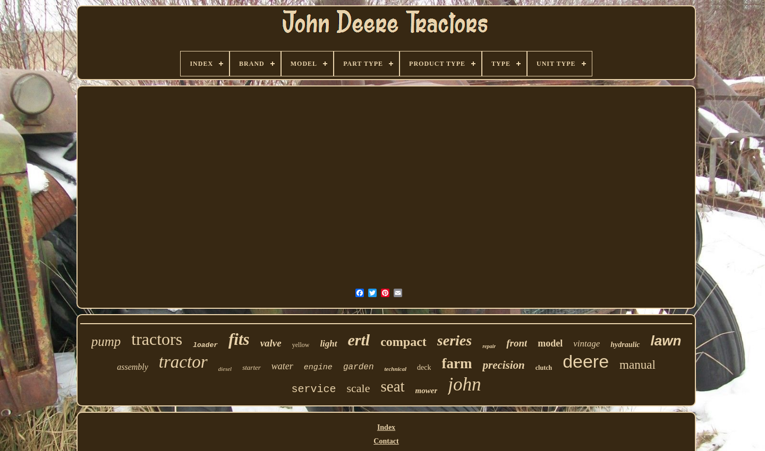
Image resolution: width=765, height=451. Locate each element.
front (516, 343)
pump (106, 341)
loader (205, 345)
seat (392, 386)
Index (386, 427)
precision (503, 365)
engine (318, 367)
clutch (544, 367)
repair (489, 346)
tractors (156, 339)
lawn (666, 341)
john (464, 384)
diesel (225, 369)
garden (358, 367)
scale (358, 388)
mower (426, 390)
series (454, 340)
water (282, 366)
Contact (385, 441)
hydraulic (625, 345)
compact (403, 342)
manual (637, 364)
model (550, 343)
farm (456, 363)
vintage (586, 344)
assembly (132, 366)
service (314, 389)
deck (424, 367)
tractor (183, 361)
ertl (359, 340)
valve (271, 343)
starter (251, 367)
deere (586, 361)
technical (395, 369)
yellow (301, 345)
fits (239, 339)
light (328, 344)
